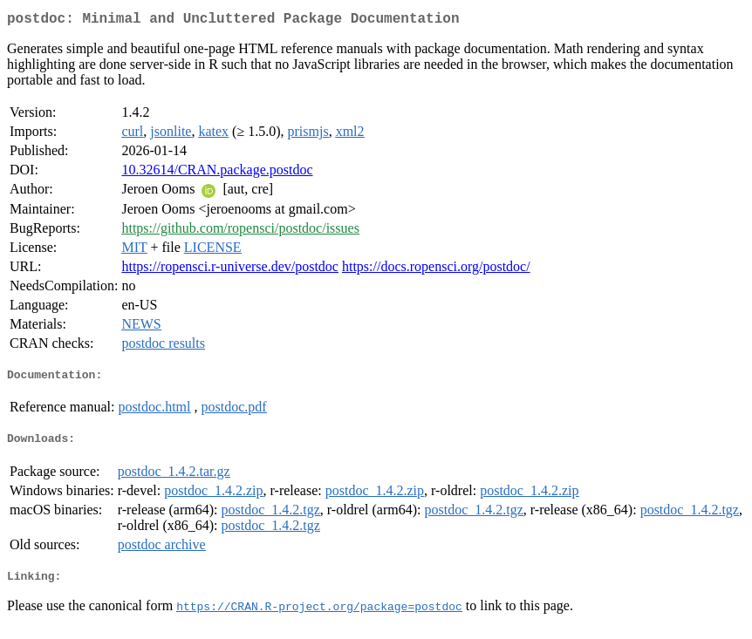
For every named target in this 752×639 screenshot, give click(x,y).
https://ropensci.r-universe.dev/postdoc (229, 269)
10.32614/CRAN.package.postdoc (216, 173)
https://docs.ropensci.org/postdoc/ (436, 269)
